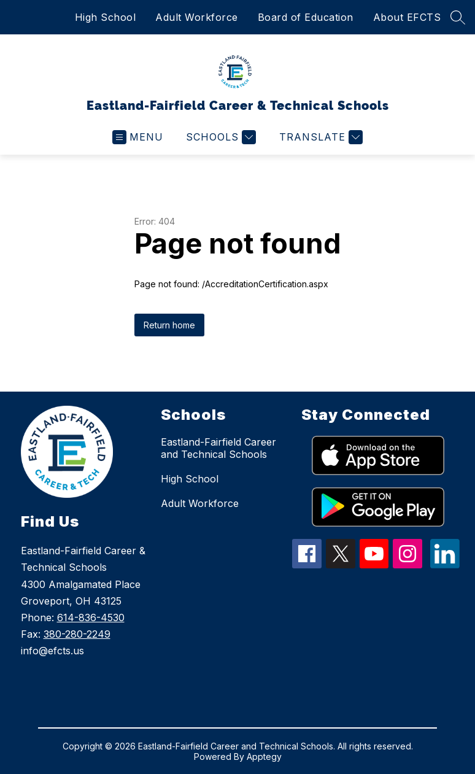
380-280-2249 (77, 634)
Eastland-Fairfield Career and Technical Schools (218, 448)
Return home (169, 325)
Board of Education (305, 17)
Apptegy (264, 756)
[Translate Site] (319, 137)
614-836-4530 (91, 617)
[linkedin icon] (445, 565)
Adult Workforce (196, 17)
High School (105, 17)
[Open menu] (137, 137)
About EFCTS (407, 17)
